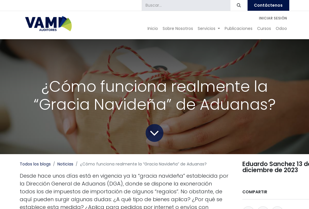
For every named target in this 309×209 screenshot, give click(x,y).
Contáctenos (268, 5)
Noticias (65, 164)
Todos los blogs (35, 164)
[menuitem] (152, 28)
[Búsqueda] (239, 5)
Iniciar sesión (273, 18)
